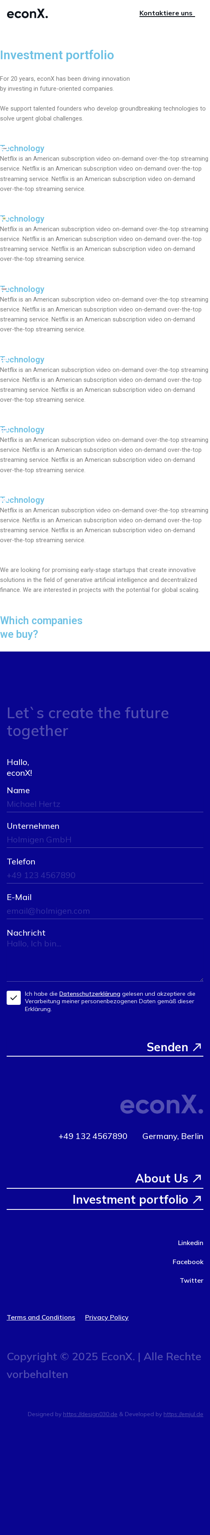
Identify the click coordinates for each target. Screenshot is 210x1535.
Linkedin (190, 1242)
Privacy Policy (107, 1317)
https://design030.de (90, 1414)
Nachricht (26, 932)
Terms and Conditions (41, 1317)
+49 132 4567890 (93, 1136)
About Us (161, 1178)
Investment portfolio (130, 1199)
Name (18, 790)
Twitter (191, 1280)
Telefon (21, 861)
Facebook (188, 1261)
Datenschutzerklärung (89, 993)
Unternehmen (33, 826)
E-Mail (19, 897)
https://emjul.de (183, 1414)
